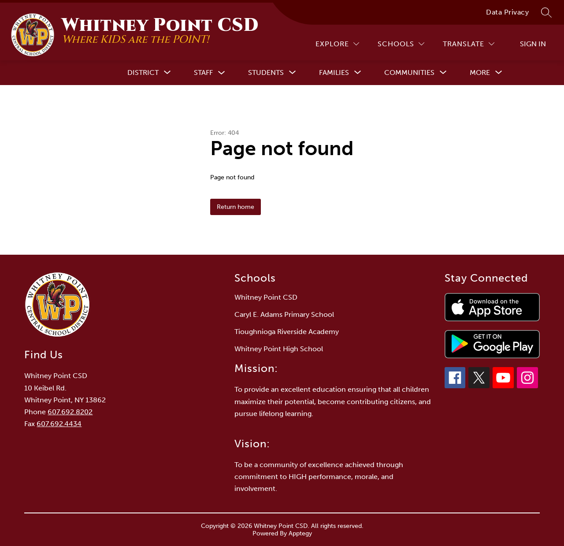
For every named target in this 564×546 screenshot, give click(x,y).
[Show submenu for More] (480, 72)
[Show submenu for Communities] (409, 72)
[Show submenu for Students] (266, 72)
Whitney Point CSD (265, 297)
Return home (235, 207)
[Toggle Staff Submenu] (221, 73)
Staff (203, 72)
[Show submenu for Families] (334, 72)
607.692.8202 (70, 412)
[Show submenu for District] (143, 72)
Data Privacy (507, 12)
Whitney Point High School (278, 349)
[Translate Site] (469, 43)
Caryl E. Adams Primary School (284, 314)
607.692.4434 (59, 424)
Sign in (533, 44)
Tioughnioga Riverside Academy (286, 331)
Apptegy (300, 533)
